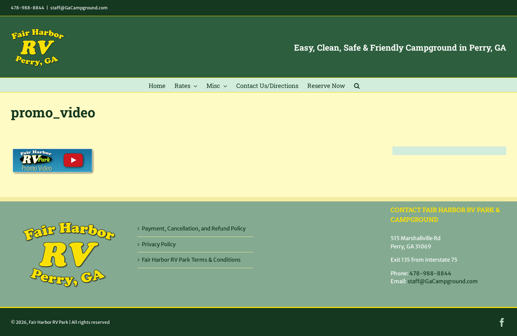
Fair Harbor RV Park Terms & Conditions (191, 259)
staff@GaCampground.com (79, 7)
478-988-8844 (27, 7)
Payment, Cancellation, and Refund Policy (194, 228)
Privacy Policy (159, 244)
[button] (357, 85)
